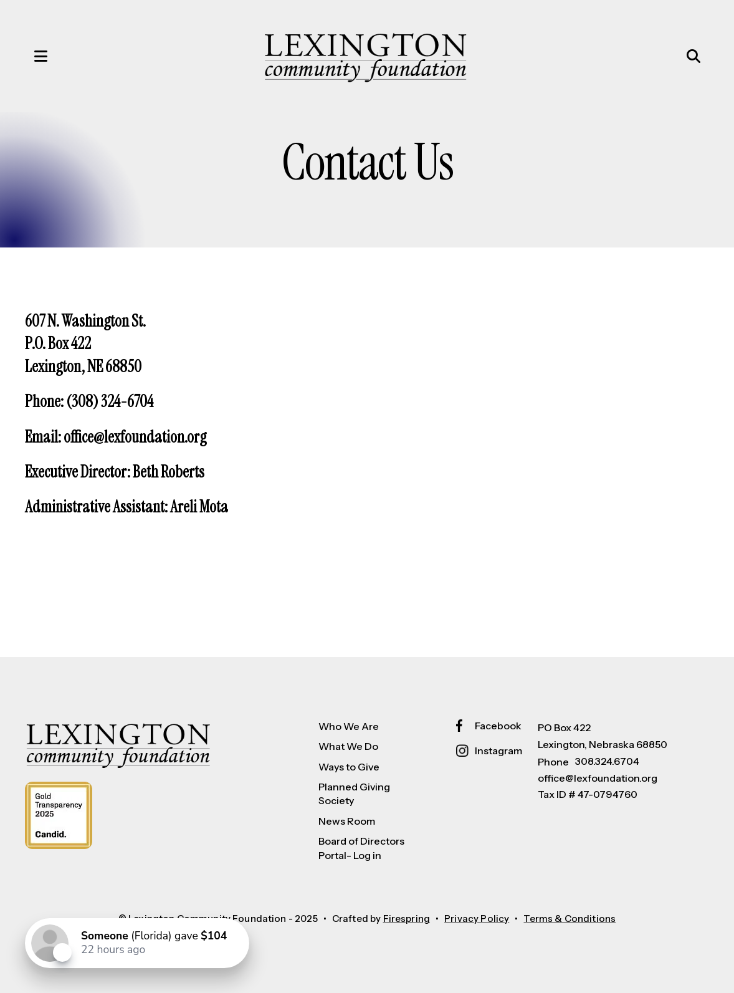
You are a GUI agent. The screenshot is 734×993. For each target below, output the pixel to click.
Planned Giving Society (354, 793)
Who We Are (348, 726)
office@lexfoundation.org (597, 778)
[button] (28, 56)
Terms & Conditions (569, 918)
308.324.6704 (607, 761)
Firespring (407, 918)
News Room (346, 821)
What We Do (348, 746)
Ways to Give (348, 766)
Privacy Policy (476, 918)
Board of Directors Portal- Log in (361, 848)
